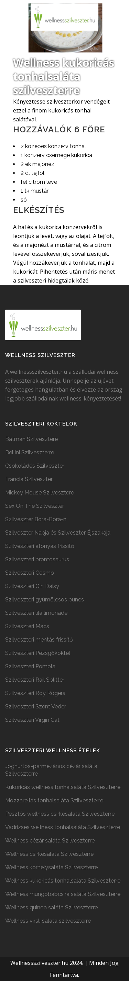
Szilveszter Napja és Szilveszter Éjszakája (57, 532)
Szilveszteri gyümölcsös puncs (44, 599)
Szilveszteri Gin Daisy (32, 586)
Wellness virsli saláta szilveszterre (48, 921)
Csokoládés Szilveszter (34, 466)
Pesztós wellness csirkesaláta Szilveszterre (60, 814)
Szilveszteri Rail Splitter (34, 680)
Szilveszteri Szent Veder (35, 706)
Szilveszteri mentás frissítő (39, 639)
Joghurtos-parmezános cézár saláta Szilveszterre (51, 770)
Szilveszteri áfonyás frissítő (39, 546)
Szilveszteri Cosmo (29, 573)
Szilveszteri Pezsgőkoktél (37, 653)
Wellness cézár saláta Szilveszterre (50, 840)
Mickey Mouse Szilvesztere (39, 492)
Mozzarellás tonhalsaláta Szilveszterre (54, 800)
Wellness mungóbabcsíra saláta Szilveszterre (62, 894)
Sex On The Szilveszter (34, 506)
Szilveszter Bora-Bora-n (35, 519)
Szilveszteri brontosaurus (37, 559)
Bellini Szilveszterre (29, 452)
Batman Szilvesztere (31, 439)
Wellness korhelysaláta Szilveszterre (51, 867)
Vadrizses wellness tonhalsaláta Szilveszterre (62, 827)
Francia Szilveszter (29, 479)
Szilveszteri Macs (27, 626)
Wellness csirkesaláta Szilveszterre (49, 854)
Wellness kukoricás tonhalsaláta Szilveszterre (62, 880)
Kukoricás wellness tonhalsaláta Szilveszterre (62, 787)
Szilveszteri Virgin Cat (32, 720)
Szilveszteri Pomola (30, 666)
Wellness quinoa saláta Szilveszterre (51, 907)
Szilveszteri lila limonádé (36, 613)
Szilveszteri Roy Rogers (35, 693)
